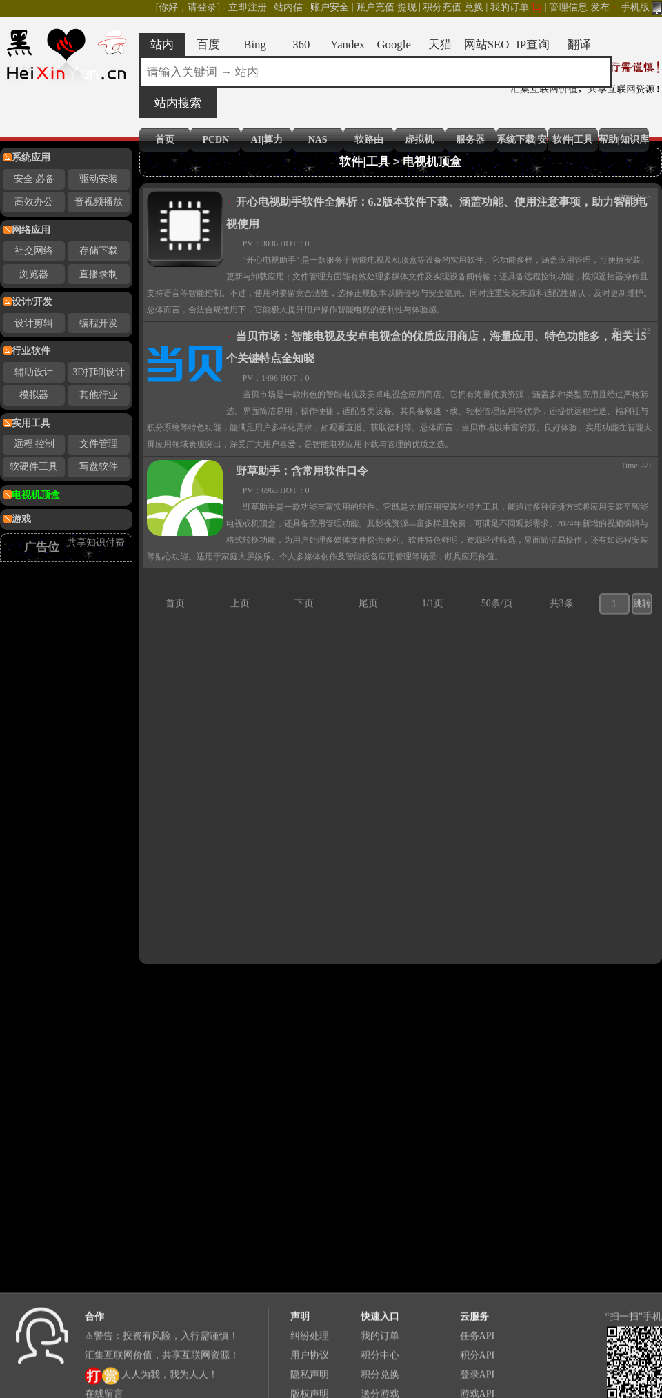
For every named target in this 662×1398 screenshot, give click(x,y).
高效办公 (33, 202)
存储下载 (98, 251)
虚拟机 (419, 139)
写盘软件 (98, 466)
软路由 (368, 139)
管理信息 (568, 7)
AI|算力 (266, 139)
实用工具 (31, 423)
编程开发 (98, 323)
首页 (164, 139)
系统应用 (31, 157)
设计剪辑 (33, 323)
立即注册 (247, 7)
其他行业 (98, 395)
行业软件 (31, 351)
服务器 (470, 139)
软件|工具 (572, 139)
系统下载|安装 (521, 139)
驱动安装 (98, 179)
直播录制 (98, 274)
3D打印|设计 (98, 372)
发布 (600, 7)
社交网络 (33, 251)
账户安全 (329, 7)
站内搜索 (177, 103)
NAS (318, 139)
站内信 (288, 7)
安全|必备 (34, 179)
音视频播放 (98, 202)
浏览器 (33, 274)
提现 (407, 7)
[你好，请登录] (188, 7)
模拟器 (33, 395)
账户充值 (375, 7)
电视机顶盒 (36, 495)
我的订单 (509, 7)
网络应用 (31, 230)
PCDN (215, 139)
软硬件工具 (34, 466)
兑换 (473, 7)
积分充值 (442, 7)
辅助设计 (33, 372)
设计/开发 (32, 302)
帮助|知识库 (624, 139)
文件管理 (98, 444)
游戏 (21, 519)
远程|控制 (34, 444)
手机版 (642, 7)
